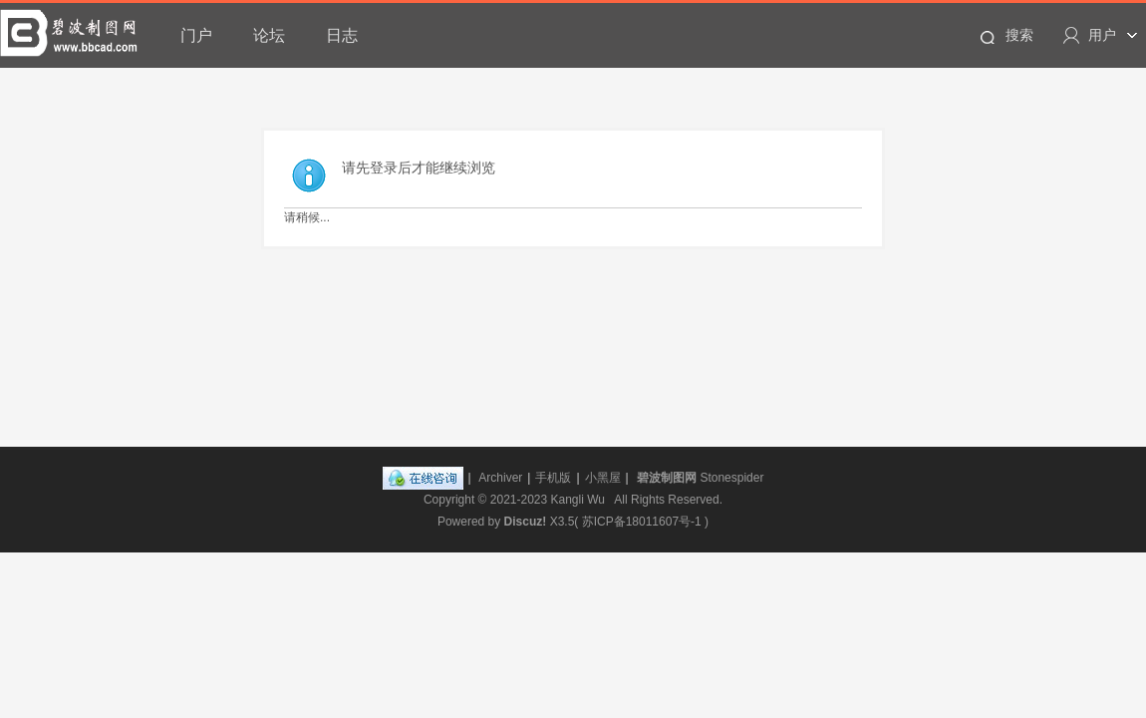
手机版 (553, 478)
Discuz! (525, 522)
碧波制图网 (667, 478)
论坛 (269, 35)
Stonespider (731, 478)
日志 (342, 35)
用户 (1102, 35)
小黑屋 (603, 478)
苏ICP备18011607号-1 (642, 522)
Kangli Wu (578, 500)
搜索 (1019, 35)
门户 (196, 35)
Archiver (500, 478)
